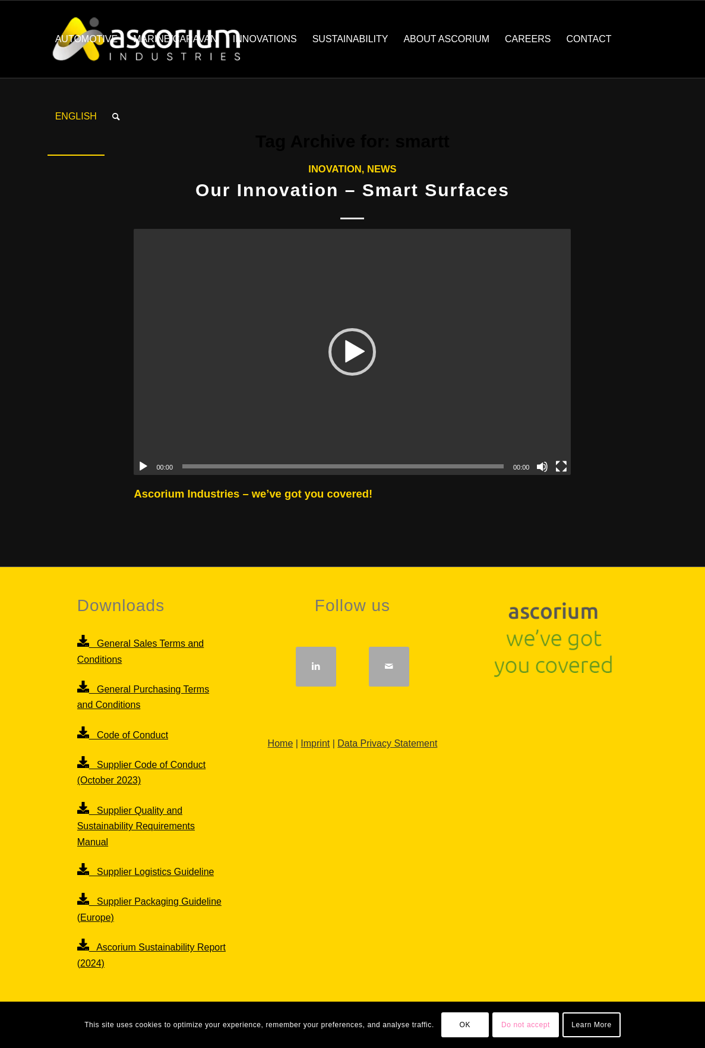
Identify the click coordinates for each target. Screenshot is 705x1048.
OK (465, 1025)
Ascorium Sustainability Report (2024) (151, 955)
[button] (352, 352)
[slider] (343, 466)
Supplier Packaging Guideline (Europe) (151, 909)
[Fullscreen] (561, 467)
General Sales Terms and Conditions (151, 651)
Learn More (591, 1025)
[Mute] (542, 467)
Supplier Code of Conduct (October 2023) (151, 772)
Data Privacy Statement (387, 743)
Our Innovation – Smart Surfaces (352, 190)
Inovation (334, 169)
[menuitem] (87, 39)
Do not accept (525, 1025)
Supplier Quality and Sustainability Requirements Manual (151, 826)
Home (280, 743)
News (382, 169)
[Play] (143, 467)
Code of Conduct (122, 734)
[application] (352, 352)
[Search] (116, 116)
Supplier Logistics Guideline (145, 871)
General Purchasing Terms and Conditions (151, 697)
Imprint (315, 743)
